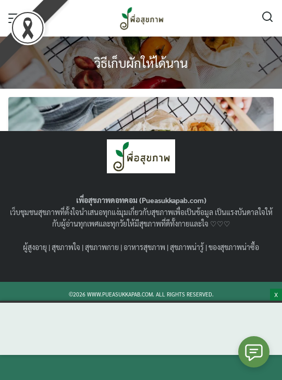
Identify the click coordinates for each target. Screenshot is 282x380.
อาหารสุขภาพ (144, 247)
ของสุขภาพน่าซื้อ (234, 247)
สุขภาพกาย (102, 247)
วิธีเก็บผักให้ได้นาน (141, 62)
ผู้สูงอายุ (35, 247)
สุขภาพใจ (66, 247)
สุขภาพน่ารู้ (187, 247)
